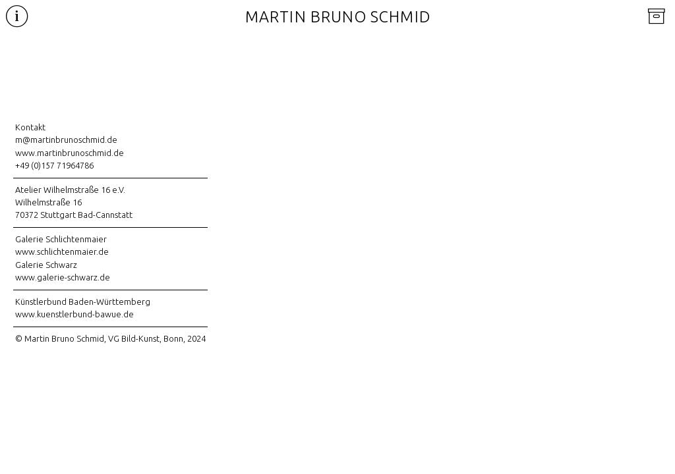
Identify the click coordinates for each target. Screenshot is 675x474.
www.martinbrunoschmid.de (69, 152)
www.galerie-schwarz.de (62, 277)
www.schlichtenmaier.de (62, 251)
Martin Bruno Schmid (337, 16)
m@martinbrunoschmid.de (66, 139)
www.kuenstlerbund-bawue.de (74, 314)
